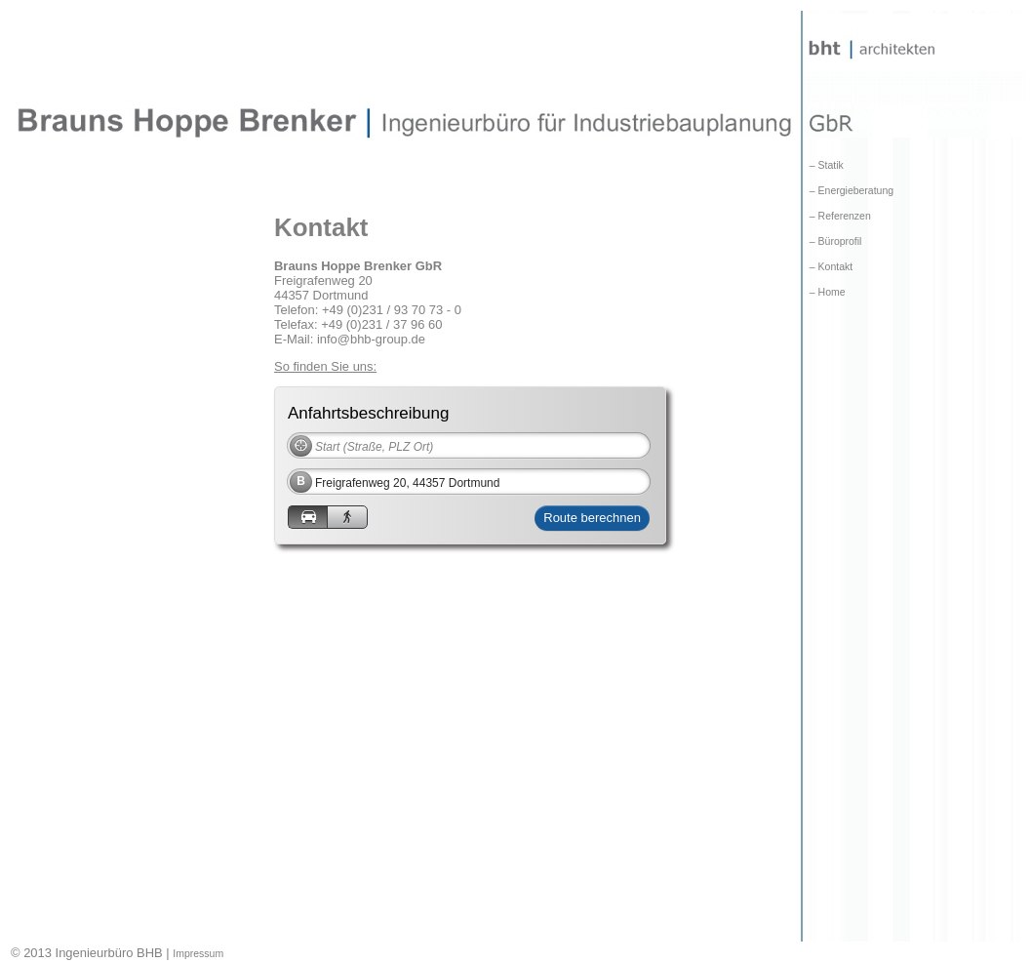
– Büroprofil (832, 241)
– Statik (824, 165)
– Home (825, 292)
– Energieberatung (848, 190)
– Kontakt (828, 266)
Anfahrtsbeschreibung (368, 412)
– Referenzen (837, 216)
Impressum (198, 953)
